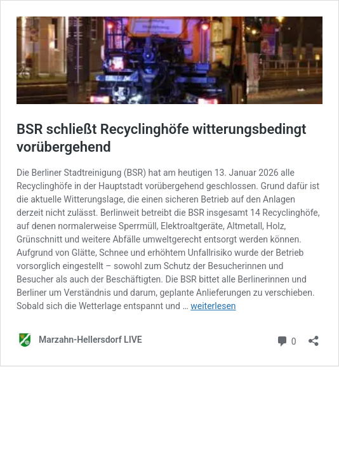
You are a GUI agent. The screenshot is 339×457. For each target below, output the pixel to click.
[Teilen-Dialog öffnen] (313, 337)
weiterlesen (213, 306)
